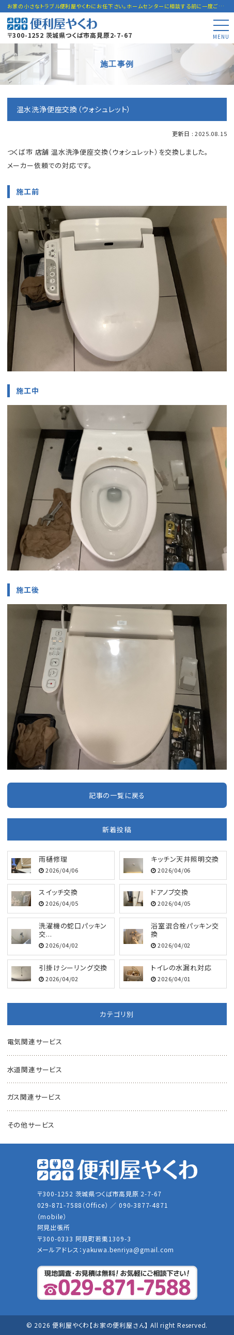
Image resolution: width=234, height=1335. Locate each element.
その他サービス (31, 1125)
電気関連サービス (35, 1041)
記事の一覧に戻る (117, 795)
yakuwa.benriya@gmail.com (128, 1249)
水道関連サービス (35, 1069)
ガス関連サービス (34, 1097)
